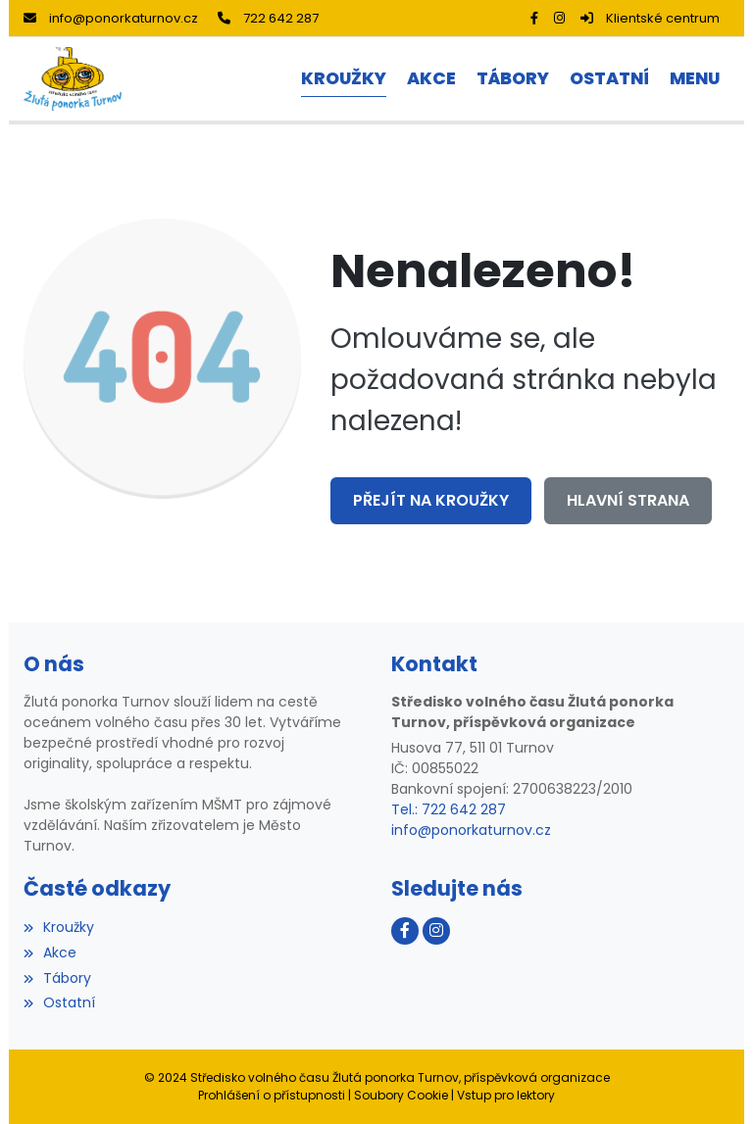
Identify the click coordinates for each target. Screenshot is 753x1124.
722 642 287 (268, 18)
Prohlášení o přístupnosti (271, 1095)
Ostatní (59, 1002)
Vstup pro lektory (506, 1095)
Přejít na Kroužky (431, 500)
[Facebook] (534, 18)
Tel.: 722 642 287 (448, 809)
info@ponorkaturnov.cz (111, 18)
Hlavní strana (628, 500)
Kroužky (59, 927)
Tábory (57, 978)
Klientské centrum (650, 18)
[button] (694, 79)
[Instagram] (559, 18)
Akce (50, 952)
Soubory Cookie (401, 1095)
